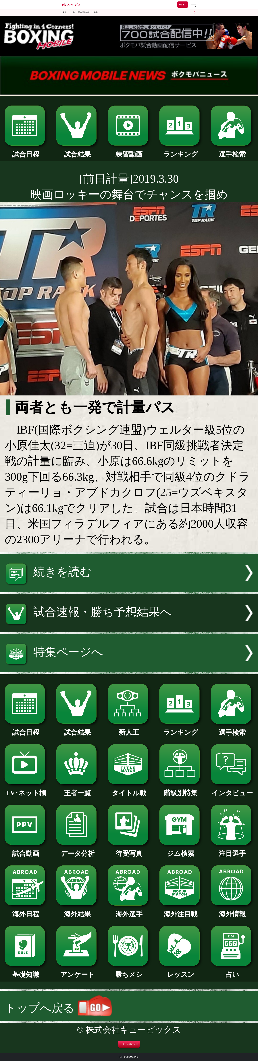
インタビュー (232, 790)
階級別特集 (180, 790)
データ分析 (77, 850)
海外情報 (232, 911)
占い (232, 971)
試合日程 (25, 151)
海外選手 (129, 911)
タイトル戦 (129, 790)
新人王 (129, 729)
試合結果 (77, 151)
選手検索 (232, 151)
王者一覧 (77, 790)
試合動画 (25, 850)
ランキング (180, 151)
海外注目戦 (180, 911)
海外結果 (77, 911)
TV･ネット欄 (25, 790)
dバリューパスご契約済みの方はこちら (80, 12)
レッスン (180, 971)
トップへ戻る (58, 1008)
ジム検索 (180, 850)
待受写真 (129, 850)
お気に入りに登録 (129, 1044)
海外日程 (25, 911)
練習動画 (129, 151)
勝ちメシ (129, 971)
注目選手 (232, 850)
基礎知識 (25, 971)
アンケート (77, 971)
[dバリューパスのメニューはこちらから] (193, 5)
